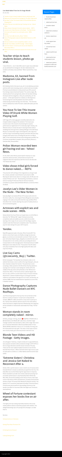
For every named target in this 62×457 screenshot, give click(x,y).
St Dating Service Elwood (9, 430)
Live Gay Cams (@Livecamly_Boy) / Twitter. (16, 36)
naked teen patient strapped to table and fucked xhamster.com (50, 64)
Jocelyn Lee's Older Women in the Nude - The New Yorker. (20, 30)
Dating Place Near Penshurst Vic (11, 424)
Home (4, 1)
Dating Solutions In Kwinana (10, 419)
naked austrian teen (51, 22)
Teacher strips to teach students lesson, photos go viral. (19, 16)
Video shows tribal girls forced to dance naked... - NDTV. (19, 28)
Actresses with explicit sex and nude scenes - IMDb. (18, 32)
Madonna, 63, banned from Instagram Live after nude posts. (20, 18)
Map (3, 4)
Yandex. (6, 34)
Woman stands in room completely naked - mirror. (18, 42)
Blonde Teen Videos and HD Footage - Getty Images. (18, 44)
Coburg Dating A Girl (8, 435)
